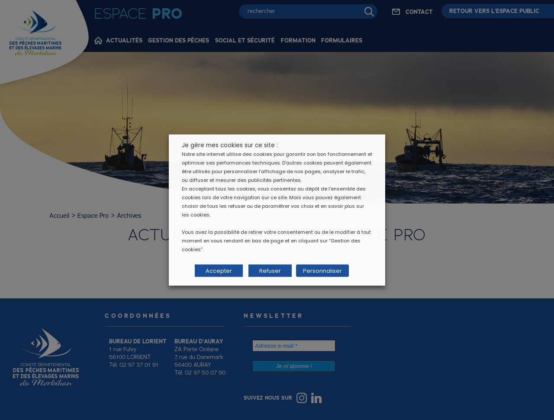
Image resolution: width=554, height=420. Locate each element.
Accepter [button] (219, 271)
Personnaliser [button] (321, 271)
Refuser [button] (270, 271)
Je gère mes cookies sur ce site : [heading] (230, 145)
